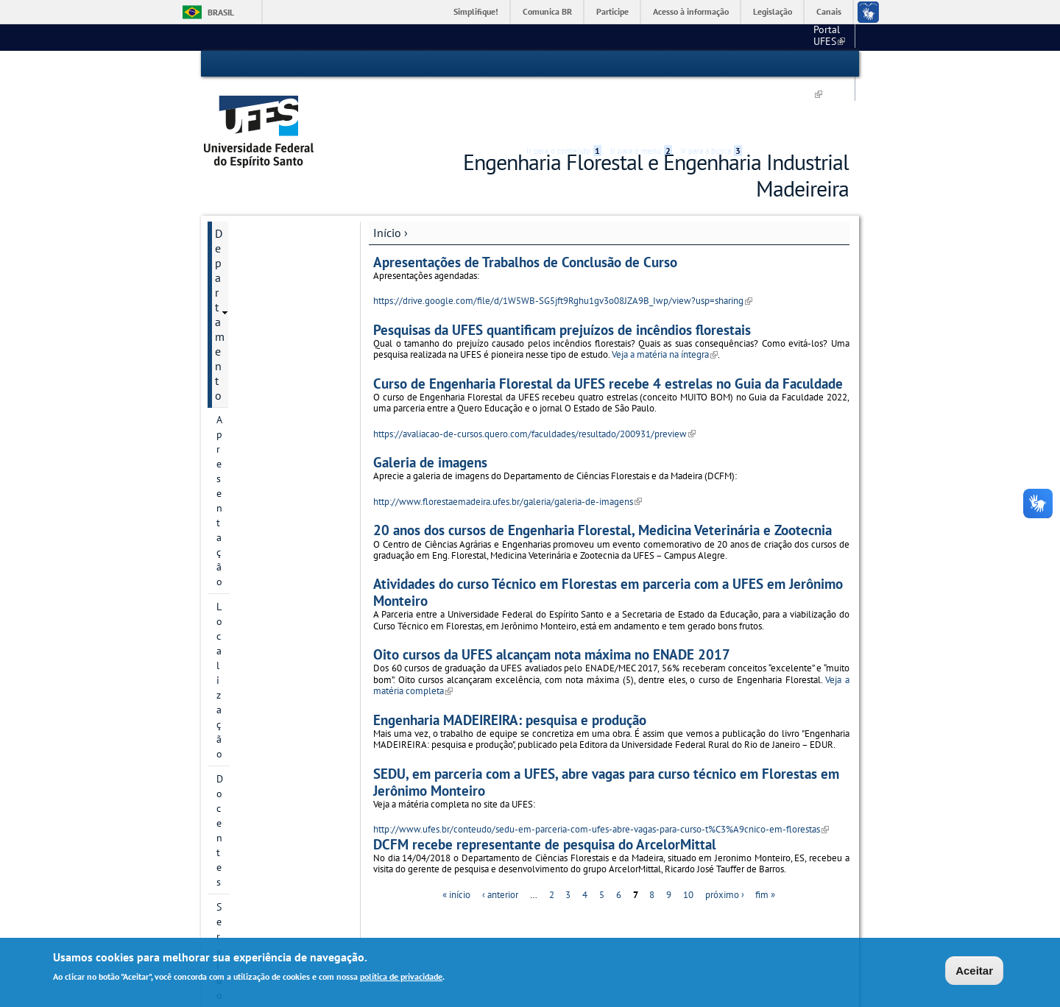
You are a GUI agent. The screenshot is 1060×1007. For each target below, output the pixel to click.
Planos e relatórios (258, 404)
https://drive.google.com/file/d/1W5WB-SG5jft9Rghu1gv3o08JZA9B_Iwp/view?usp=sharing (562, 247)
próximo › (724, 841)
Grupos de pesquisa (264, 504)
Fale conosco (821, 36)
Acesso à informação (691, 11)
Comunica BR (547, 11)
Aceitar (974, 971)
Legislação (772, 11)
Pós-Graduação (253, 479)
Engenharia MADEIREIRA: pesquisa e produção (509, 666)
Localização (241, 229)
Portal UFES (651, 36)
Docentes (237, 254)
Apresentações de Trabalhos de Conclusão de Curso (525, 208)
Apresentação (246, 204)
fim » (765, 841)
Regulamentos (248, 429)
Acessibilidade (760, 64)
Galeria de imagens (430, 409)
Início (387, 179)
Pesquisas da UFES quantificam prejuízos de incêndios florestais (562, 275)
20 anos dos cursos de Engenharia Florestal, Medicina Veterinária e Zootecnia (602, 476)
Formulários (243, 379)
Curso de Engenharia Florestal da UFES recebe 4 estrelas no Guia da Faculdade (608, 329)
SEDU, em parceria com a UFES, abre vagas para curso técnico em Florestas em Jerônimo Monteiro (606, 728)
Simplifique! (475, 11)
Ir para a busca (711, 64)
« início (456, 841)
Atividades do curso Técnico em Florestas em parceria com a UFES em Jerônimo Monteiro (608, 538)
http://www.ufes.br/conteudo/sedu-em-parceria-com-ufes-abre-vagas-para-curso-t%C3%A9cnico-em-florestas (601, 775)
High (778, 65)
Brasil (221, 12)
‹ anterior (500, 841)
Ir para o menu (641, 64)
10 (688, 841)
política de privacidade (401, 977)
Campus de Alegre (737, 36)
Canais (828, 11)
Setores (233, 329)
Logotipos (238, 354)
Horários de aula (256, 554)
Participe (612, 11)
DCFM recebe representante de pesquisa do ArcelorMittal (544, 790)
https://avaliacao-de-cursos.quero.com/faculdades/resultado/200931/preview (534, 380)
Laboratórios (245, 304)
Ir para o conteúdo (563, 64)
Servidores (240, 279)
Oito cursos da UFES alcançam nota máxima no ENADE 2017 (551, 601)
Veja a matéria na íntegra (665, 301)
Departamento (250, 179)
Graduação (242, 454)
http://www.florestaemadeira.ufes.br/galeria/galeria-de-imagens (507, 448)
